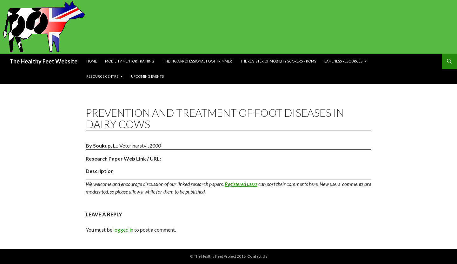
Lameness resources (343, 61)
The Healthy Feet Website (43, 61)
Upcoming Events (147, 76)
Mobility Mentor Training (129, 61)
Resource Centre (102, 76)
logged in (123, 230)
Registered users (241, 184)
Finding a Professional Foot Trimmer (197, 61)
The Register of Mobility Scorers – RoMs (278, 61)
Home (91, 61)
